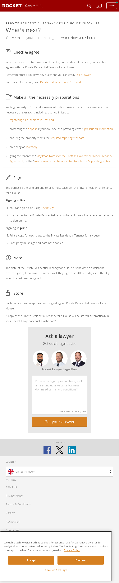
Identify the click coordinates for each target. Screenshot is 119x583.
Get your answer (59, 421)
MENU (111, 5)
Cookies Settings (56, 570)
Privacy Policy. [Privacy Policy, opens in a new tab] (72, 550)
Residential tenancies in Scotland (60, 82)
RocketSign (47, 208)
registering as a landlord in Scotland (32, 120)
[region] (56, 556)
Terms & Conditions (18, 504)
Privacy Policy (14, 495)
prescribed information (98, 129)
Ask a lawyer (83, 75)
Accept (31, 560)
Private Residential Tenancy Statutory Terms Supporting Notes (72, 161)
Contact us (12, 530)
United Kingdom (25, 471)
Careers (10, 513)
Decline (81, 560)
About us (11, 487)
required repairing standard (67, 138)
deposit (32, 129)
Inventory (31, 147)
